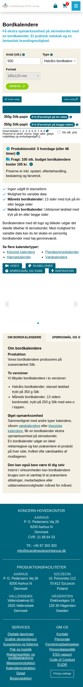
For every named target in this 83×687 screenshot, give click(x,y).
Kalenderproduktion (21, 668)
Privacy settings (62, 673)
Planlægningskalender (62, 252)
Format (11, 69)
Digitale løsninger (21, 634)
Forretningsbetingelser (62, 644)
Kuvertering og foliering (20, 644)
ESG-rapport (62, 654)
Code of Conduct (62, 659)
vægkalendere (29, 426)
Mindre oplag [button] (12, 99)
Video (14, 265)
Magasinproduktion (20, 663)
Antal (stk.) (13, 54)
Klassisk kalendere (21, 252)
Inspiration (64, 271)
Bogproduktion (21, 678)
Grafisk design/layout (20, 639)
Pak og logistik (21, 649)
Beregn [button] (15, 86)
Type (46, 54)
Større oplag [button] (71, 99)
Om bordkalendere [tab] (24, 337)
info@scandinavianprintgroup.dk (41, 551)
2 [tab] (41, 323)
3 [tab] (45, 323)
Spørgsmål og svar (26, 271)
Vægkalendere (56, 257)
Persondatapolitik (62, 649)
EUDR (62, 665)
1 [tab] (38, 323)
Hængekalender (19, 257)
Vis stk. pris (69, 132)
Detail (21, 673)
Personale (62, 639)
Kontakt (62, 634)
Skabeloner (43, 265)
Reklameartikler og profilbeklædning (21, 656)
